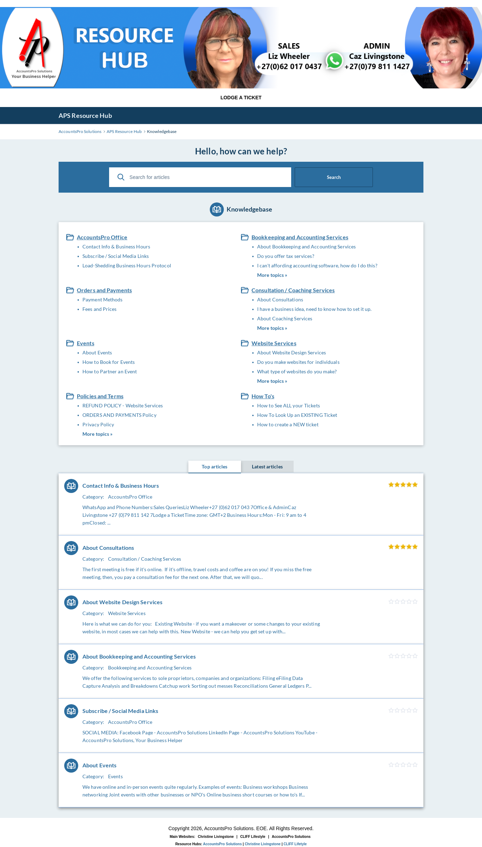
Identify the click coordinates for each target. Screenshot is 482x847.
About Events (97, 352)
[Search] (121, 177)
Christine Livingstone (216, 837)
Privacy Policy (98, 424)
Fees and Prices (99, 309)
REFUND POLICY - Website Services (122, 405)
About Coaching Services (284, 318)
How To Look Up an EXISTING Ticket (297, 415)
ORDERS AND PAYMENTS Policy (119, 415)
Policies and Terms (100, 396)
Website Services (274, 343)
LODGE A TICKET (240, 97)
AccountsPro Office (102, 237)
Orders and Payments (104, 290)
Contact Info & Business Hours (116, 246)
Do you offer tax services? (285, 256)
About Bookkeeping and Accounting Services (306, 246)
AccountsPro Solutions (291, 837)
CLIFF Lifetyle (295, 844)
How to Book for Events (108, 362)
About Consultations (280, 299)
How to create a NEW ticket (288, 424)
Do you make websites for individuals (298, 362)
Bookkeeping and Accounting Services (300, 237)
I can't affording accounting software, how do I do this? (317, 265)
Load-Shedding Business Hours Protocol (126, 265)
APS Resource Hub (85, 115)
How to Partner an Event (109, 371)
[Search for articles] (200, 177)
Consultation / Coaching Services (293, 290)
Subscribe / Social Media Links (115, 256)
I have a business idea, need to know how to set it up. (314, 309)
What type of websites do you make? (297, 371)
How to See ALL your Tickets (288, 405)
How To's (263, 396)
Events (85, 343)
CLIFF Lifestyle (253, 837)
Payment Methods (102, 299)
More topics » (272, 275)
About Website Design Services (291, 352)
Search (334, 177)
